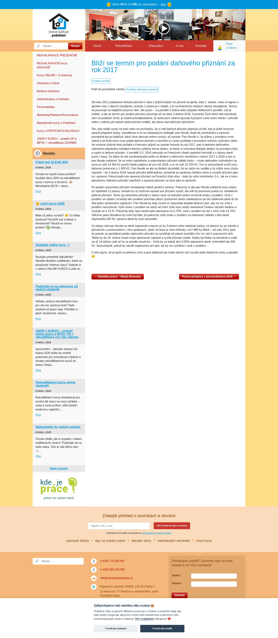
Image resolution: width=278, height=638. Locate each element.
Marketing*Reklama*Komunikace (57, 114)
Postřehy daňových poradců (142, 89)
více (163, 4)
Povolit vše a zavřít (162, 628)
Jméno (176, 575)
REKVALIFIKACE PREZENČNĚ (57, 55)
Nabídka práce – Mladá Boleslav (117, 276)
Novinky (49, 153)
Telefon (176, 583)
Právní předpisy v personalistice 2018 (209, 276)
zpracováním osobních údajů (156, 533)
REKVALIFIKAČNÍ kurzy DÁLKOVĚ (52, 65)
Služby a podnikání (59, 24)
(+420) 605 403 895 (112, 569)
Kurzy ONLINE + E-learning (54, 75)
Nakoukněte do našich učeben (58, 427)
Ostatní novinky (101, 81)
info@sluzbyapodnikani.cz (116, 578)
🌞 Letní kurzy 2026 (50, 203)
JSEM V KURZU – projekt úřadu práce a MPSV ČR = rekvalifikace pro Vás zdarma (57, 334)
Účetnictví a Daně (48, 83)
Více (38, 191)
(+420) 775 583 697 (112, 561)
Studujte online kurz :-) (53, 245)
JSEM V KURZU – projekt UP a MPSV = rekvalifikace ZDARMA (57, 140)
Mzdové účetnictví (48, 91)
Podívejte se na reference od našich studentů (57, 288)
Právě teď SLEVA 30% (52, 162)
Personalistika (46, 106)
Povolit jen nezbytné (115, 628)
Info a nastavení (144, 618)
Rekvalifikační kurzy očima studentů (55, 384)
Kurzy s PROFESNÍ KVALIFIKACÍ (58, 130)
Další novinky (59, 468)
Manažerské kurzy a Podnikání (56, 122)
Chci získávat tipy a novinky (172, 525)
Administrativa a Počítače (53, 99)
